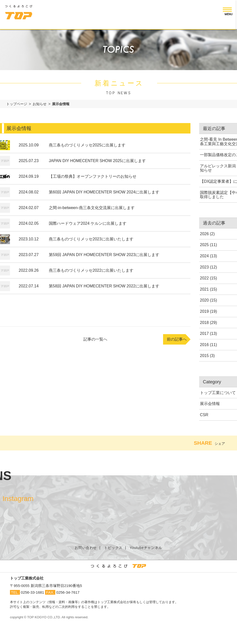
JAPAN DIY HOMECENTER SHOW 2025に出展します (97, 161)
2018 (204, 322)
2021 (204, 289)
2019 (204, 311)
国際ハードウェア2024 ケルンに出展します (87, 223)
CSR (204, 415)
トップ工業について (218, 393)
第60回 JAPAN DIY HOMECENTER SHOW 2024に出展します (104, 192)
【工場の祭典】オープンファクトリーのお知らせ (92, 176)
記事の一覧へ (95, 339)
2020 (204, 300)
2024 (204, 256)
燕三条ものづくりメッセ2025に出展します (87, 145)
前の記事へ (177, 339)
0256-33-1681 (32, 592)
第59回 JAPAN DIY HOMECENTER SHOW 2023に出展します (104, 255)
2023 (204, 267)
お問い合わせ (86, 548)
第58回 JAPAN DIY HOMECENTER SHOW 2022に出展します (104, 286)
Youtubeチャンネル (146, 548)
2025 (204, 245)
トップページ (16, 104)
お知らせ (40, 104)
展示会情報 (210, 404)
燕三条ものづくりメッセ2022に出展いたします (91, 270)
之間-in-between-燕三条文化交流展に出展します (92, 208)
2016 (204, 345)
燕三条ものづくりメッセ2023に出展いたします (91, 239)
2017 (204, 333)
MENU (230, 13)
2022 (204, 278)
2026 (204, 234)
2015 (204, 356)
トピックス (113, 548)
